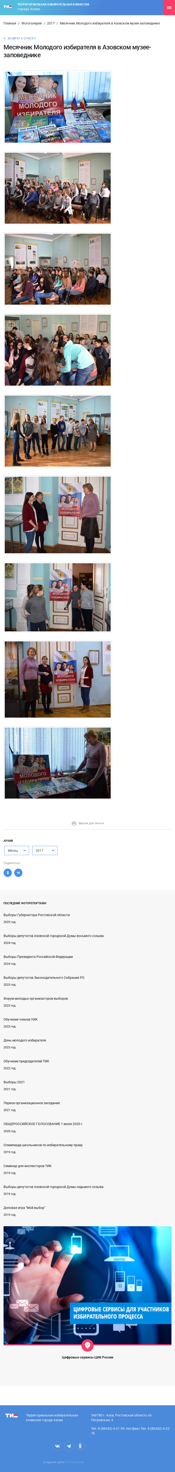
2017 (51, 23)
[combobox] (16, 850)
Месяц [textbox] (13, 850)
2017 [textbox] (39, 850)
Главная (10, 23)
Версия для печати (87, 823)
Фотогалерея (32, 23)
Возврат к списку (22, 38)
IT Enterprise (76, 1462)
